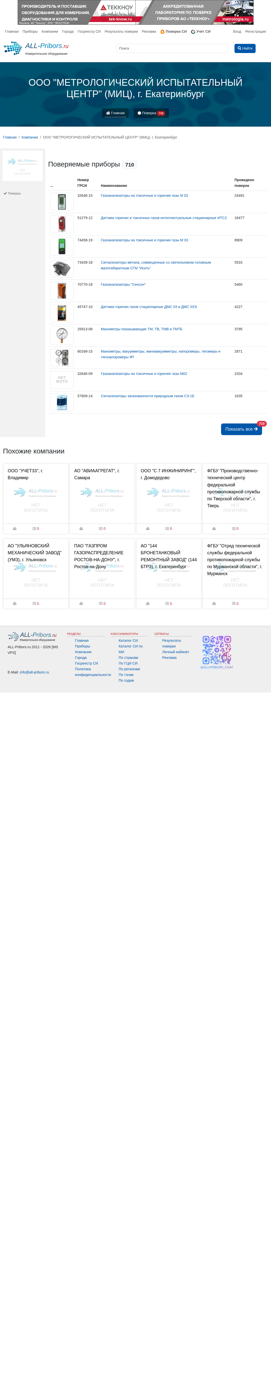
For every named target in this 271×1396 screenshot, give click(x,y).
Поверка (151, 113)
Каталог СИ (128, 640)
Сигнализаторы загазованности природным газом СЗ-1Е (147, 396)
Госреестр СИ (89, 31)
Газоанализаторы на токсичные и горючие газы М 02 (144, 195)
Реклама (149, 31)
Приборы (30, 31)
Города (68, 31)
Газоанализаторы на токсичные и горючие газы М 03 (144, 240)
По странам (128, 658)
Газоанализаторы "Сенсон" (123, 284)
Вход (237, 31)
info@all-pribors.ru (34, 672)
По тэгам (126, 675)
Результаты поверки (121, 31)
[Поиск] (172, 48)
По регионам (129, 669)
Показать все (243, 427)
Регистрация (255, 31)
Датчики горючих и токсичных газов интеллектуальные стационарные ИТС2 (164, 218)
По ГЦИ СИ (128, 663)
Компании (50, 31)
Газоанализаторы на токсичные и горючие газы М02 (144, 374)
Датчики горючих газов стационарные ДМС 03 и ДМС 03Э (149, 307)
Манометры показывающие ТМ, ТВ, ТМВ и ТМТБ (141, 329)
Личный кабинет (175, 652)
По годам (126, 680)
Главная (12, 31)
